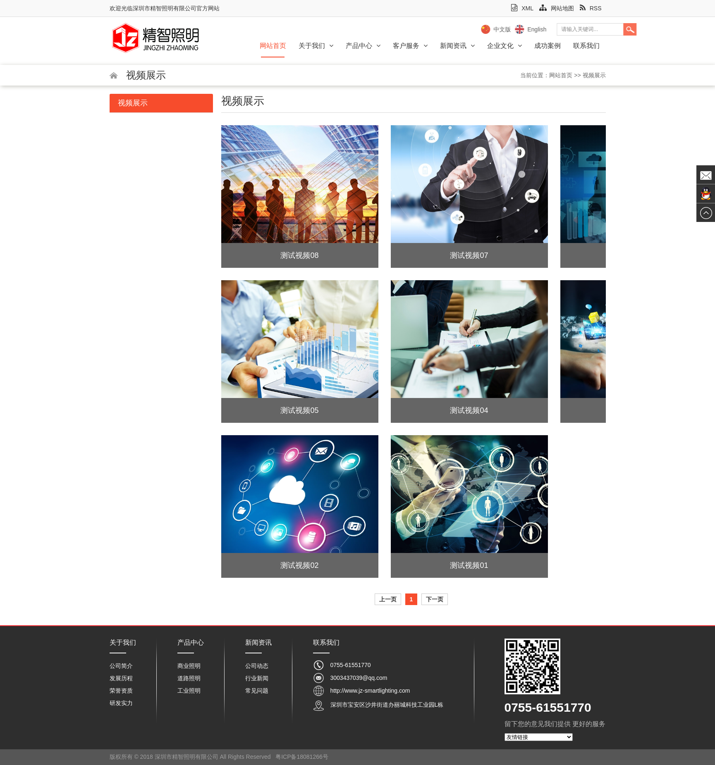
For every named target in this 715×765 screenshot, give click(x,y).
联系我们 (586, 45)
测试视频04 (469, 410)
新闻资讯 (457, 45)
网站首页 (273, 45)
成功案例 (547, 45)
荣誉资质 (121, 690)
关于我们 (316, 45)
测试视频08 (299, 255)
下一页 (434, 599)
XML (522, 8)
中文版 (569, 29)
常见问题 (256, 690)
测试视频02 (299, 565)
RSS (591, 8)
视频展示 (594, 75)
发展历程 (121, 678)
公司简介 (121, 666)
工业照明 (189, 690)
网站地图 (556, 8)
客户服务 (410, 45)
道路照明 (189, 678)
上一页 (388, 599)
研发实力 (121, 703)
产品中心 (363, 45)
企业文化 (504, 45)
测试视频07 (469, 255)
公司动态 (256, 666)
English (603, 29)
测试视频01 (469, 565)
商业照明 (189, 666)
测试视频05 (299, 410)
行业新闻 (256, 678)
